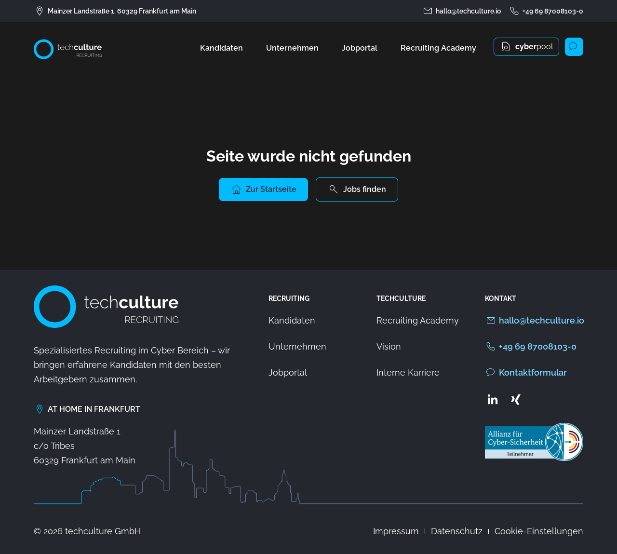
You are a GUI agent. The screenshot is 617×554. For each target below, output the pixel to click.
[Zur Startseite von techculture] (68, 49)
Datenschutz (457, 531)
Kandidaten (221, 48)
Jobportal (359, 48)
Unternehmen (292, 48)
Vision (388, 346)
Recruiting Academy (438, 48)
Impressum (396, 531)
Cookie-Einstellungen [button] (539, 531)
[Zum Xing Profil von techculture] (515, 399)
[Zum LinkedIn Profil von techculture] (492, 399)
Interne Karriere (408, 372)
